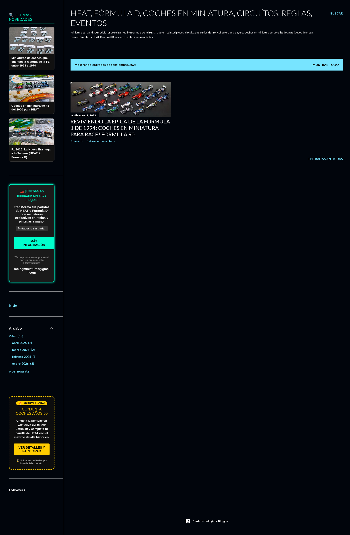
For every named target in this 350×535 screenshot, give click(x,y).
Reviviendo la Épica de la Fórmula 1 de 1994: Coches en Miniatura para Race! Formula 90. (120, 127)
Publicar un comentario (101, 141)
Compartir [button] (77, 141)
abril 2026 (22, 343)
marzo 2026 (23, 350)
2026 (16, 336)
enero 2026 (23, 363)
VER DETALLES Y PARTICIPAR (32, 449)
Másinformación (34, 243)
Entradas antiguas (325, 159)
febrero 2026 (24, 356)
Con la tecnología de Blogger (206, 521)
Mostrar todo (325, 65)
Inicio (13, 305)
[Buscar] (336, 13)
